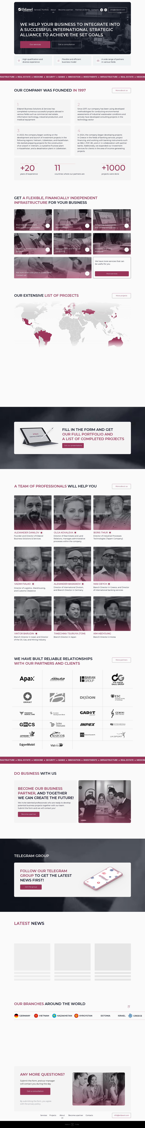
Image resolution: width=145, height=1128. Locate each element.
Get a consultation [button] (66, 44)
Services (37, 10)
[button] (16, 1016)
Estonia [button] (105, 1016)
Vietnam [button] (44, 1016)
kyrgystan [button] (85, 1016)
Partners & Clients (82, 10)
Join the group (31, 887)
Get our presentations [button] (73, 445)
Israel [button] (122, 1016)
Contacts (95, 10)
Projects (52, 1115)
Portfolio (45, 10)
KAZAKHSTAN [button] (64, 1016)
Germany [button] (24, 1016)
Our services (35, 44)
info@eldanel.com (117, 10)
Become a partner (65, 10)
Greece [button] (137, 1016)
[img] (101, 9)
